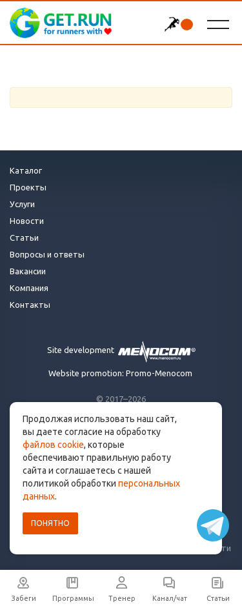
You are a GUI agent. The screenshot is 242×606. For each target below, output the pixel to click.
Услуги (22, 203)
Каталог (26, 170)
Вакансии (28, 271)
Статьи (24, 237)
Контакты (30, 304)
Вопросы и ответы (47, 254)
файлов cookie (53, 444)
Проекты (28, 187)
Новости (27, 220)
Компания (29, 287)
